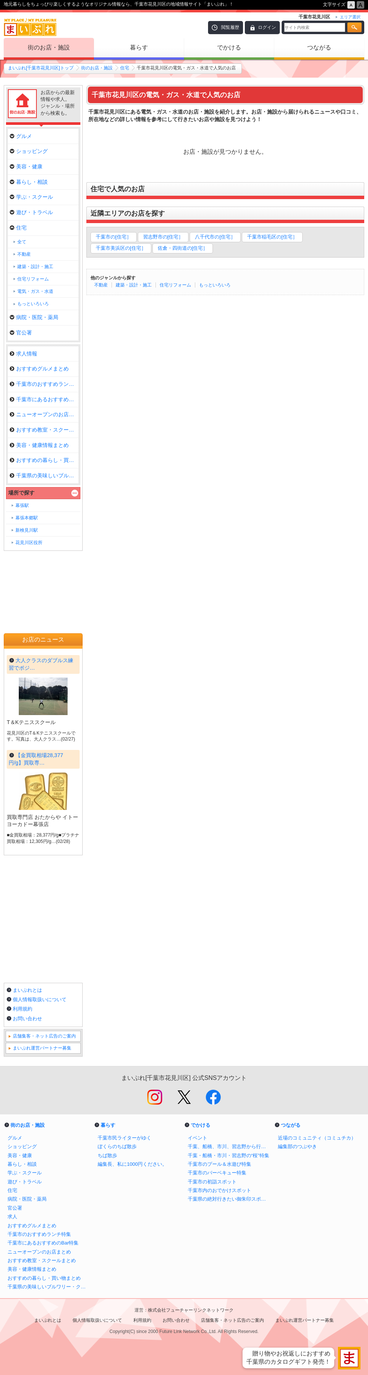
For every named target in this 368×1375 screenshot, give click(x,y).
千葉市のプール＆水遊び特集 (219, 1164)
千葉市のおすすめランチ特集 (44, 384)
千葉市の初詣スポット (212, 1182)
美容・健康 (26, 166)
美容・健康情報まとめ (39, 445)
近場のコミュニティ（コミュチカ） (317, 1138)
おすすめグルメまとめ (39, 369)
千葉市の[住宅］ (113, 237)
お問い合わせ (27, 1018)
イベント (197, 1138)
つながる (319, 47)
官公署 (21, 333)
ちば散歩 (107, 1155)
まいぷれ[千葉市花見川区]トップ (41, 67)
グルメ (21, 136)
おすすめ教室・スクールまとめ (44, 430)
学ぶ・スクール (31, 197)
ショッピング (29, 151)
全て (21, 242)
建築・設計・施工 (134, 285)
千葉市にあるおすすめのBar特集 (44, 399)
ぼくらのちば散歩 (117, 1146)
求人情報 (23, 354)
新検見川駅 (26, 530)
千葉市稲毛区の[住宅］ (272, 237)
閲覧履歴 (230, 27)
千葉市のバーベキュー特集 (217, 1173)
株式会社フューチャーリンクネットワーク (191, 1310)
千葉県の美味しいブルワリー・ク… (44, 475)
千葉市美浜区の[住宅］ (121, 248)
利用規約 (22, 1009)
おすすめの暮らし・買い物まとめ (44, 460)
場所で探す (21, 493)
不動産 (101, 285)
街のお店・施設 (49, 47)
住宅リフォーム (175, 285)
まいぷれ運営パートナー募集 (42, 1048)
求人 (12, 1216)
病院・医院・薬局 (34, 317)
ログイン (267, 27)
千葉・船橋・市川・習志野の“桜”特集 (228, 1155)
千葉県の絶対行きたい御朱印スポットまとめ (229, 1199)
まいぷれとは (27, 990)
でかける (229, 47)
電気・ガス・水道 (35, 291)
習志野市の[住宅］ (163, 237)
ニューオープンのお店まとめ (44, 414)
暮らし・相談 (29, 182)
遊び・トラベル (31, 212)
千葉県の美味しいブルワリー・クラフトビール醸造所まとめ (49, 1287)
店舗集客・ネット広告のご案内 (44, 1036)
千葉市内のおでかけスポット (219, 1190)
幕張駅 (22, 505)
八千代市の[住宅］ (215, 237)
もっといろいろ (215, 285)
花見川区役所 (28, 542)
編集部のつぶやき (297, 1146)
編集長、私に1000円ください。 (132, 1164)
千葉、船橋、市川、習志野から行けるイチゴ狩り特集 (229, 1146)
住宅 (124, 67)
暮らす (139, 47)
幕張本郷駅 (26, 518)
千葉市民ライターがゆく (124, 1138)
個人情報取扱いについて (39, 999)
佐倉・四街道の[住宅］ (183, 248)
